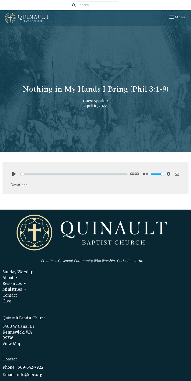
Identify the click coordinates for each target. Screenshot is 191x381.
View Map (12, 343)
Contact (10, 295)
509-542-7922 (30, 367)
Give (7, 301)
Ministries (15, 289)
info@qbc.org (29, 374)
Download (19, 185)
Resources (15, 283)
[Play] (14, 174)
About (11, 277)
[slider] (74, 174)
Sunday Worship (18, 272)
